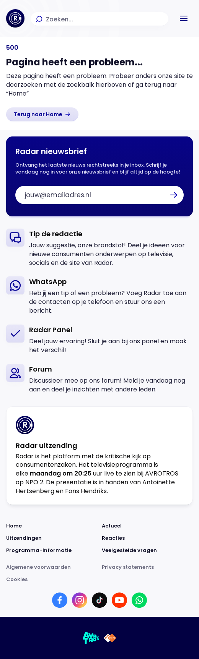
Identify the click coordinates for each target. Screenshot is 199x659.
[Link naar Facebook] (59, 600)
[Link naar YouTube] (119, 600)
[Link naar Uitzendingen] (51, 538)
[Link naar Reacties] (147, 538)
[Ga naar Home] (15, 18)
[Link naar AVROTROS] (91, 638)
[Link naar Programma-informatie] (51, 550)
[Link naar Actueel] (147, 526)
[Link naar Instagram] (79, 600)
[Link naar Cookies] (99, 579)
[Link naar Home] (51, 526)
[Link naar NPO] (110, 638)
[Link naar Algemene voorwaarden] (51, 567)
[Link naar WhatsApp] (139, 600)
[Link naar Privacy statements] (147, 567)
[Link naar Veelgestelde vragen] (147, 550)
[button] (184, 18)
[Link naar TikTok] (99, 600)
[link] (42, 114)
